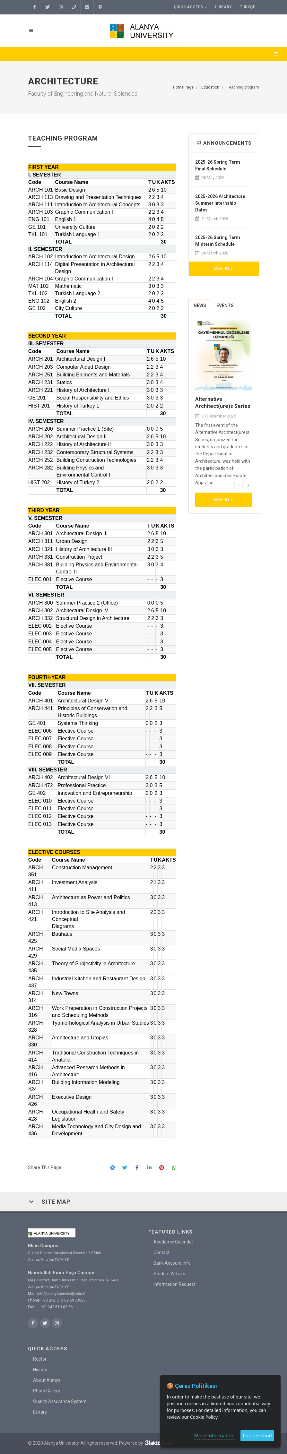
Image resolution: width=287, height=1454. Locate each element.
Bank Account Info (172, 1263)
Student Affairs (169, 1273)
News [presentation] (200, 305)
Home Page (183, 87)
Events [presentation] (225, 305)
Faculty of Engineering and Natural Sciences (82, 93)
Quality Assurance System (60, 1401)
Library (223, 7)
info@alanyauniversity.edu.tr (61, 1293)
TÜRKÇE (247, 7)
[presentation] (238, 485)
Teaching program (243, 87)
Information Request (174, 1284)
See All (223, 268)
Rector (40, 1358)
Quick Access (190, 7)
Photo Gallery (46, 1390)
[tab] (200, 305)
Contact (161, 1252)
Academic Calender (173, 1241)
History (40, 1369)
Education (210, 87)
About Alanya (47, 1379)
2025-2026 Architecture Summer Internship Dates (220, 203)
